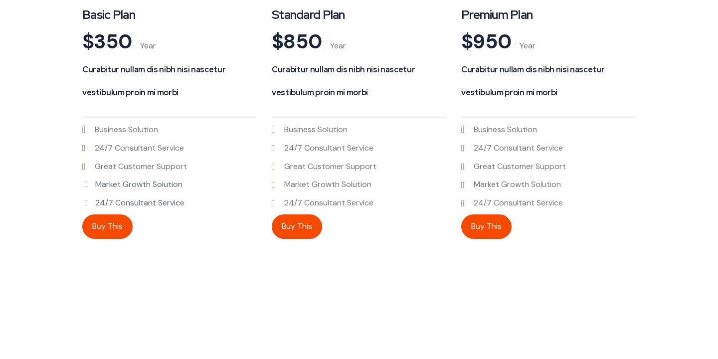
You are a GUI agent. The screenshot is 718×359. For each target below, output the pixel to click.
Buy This (107, 226)
